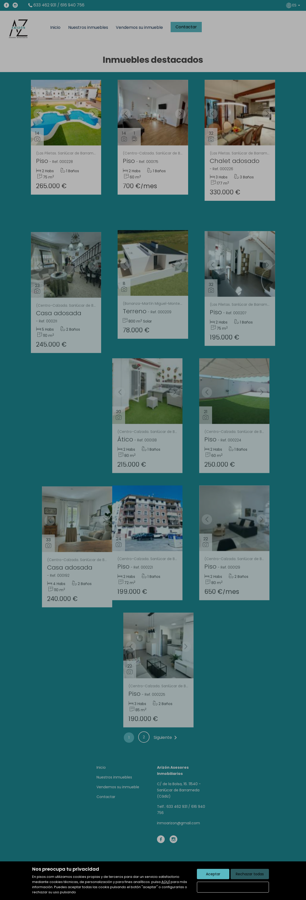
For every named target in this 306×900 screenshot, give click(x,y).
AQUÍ (165, 881)
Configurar (232, 887)
